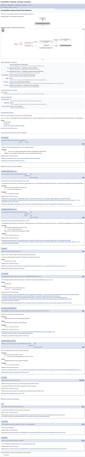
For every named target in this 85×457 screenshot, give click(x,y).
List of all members (82, 9)
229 (9, 365)
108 (9, 236)
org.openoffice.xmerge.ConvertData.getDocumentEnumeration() (15, 297)
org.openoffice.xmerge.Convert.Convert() (32, 264)
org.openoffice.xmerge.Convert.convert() (38, 412)
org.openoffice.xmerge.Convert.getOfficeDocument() (38, 414)
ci (10, 98)
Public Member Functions (59, 9)
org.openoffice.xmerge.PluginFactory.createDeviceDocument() (57, 197)
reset (5, 91)
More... (33, 14)
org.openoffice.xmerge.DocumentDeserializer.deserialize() (47, 294)
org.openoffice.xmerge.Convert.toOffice (31, 157)
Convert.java (14, 127)
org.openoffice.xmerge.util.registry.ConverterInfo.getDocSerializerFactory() (51, 295)
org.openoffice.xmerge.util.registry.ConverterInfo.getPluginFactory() (42, 199)
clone (11, 78)
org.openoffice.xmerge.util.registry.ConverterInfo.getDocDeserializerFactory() (18, 295)
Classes (25, 4)
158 (9, 261)
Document (21, 74)
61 (9, 155)
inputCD (11, 105)
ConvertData (6, 81)
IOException (35, 176)
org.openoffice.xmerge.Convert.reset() (53, 264)
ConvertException (32, 274)
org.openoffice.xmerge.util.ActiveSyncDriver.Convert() (36, 202)
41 (9, 410)
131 (9, 327)
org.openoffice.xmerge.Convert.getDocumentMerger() (13, 414)
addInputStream (13, 67)
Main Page (3, 4)
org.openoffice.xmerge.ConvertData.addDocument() (17, 197)
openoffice (5, 7)
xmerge (10, 7)
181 (9, 290)
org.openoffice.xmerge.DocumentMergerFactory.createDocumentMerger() (37, 329)
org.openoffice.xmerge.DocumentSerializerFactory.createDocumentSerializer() (18, 294)
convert (11, 81)
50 (9, 427)
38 (8, 127)
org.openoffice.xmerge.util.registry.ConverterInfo (14, 125)
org (1, 7)
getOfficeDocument (14, 84)
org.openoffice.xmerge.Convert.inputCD (66, 199)
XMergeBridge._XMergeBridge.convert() (16, 202)
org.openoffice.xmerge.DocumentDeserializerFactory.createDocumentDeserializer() (61, 292)
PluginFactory (6, 123)
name (21, 67)
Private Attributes (75, 9)
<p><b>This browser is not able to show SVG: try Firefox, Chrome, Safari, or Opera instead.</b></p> (43, 21)
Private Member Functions (68, 9)
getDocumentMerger (14, 74)
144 (9, 386)
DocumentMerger (5, 74)
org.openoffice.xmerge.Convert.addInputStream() (18, 412)
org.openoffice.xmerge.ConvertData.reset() (35, 388)
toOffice (26, 64)
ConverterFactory (7, 121)
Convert (14, 7)
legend (43, 25)
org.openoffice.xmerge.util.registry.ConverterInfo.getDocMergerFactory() (17, 331)
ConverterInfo (16, 64)
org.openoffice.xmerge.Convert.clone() (16, 159)
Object (43, 264)
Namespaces (18, 4)
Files (30, 4)
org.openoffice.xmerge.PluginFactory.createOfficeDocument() (15, 199)
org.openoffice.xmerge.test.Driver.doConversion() (61, 202)
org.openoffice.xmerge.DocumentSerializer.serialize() (58, 297)
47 (9, 444)
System (64, 264)
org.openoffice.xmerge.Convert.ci (13, 157)
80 (9, 195)
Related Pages (10, 4)
